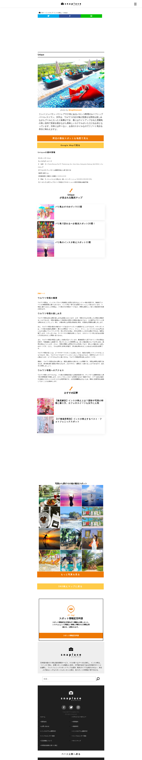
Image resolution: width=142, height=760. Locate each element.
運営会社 (43, 721)
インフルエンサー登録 (79, 736)
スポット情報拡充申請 (71, 651)
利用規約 (75, 721)
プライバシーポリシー (79, 717)
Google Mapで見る (70, 145)
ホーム (42, 717)
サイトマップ (76, 740)
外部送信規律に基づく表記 (48, 745)
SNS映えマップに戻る (70, 586)
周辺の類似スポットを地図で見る (70, 138)
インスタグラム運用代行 (48, 731)
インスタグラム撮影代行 (80, 731)
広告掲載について (46, 740)
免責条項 (75, 726)
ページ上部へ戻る (71, 754)
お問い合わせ (44, 726)
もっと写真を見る (70, 574)
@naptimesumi (75, 110)
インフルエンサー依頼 (47, 736)
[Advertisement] (71, 34)
